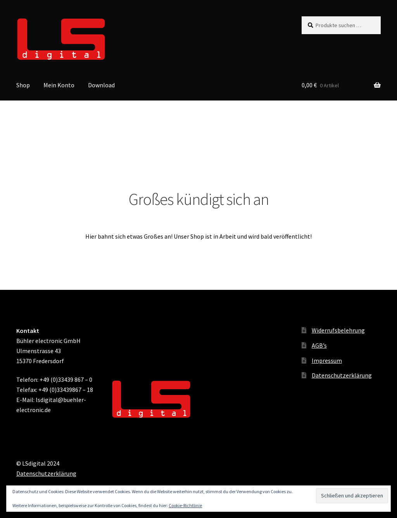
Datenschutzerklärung (342, 375)
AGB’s (319, 345)
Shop (23, 85)
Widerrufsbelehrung (338, 330)
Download (101, 85)
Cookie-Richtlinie (185, 505)
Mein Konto (58, 85)
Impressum (327, 360)
